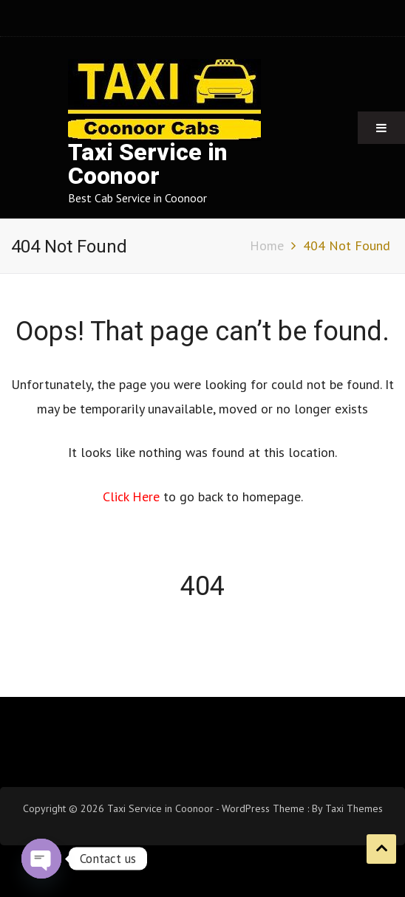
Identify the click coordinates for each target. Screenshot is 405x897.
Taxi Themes (354, 808)
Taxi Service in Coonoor (148, 164)
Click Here (133, 496)
